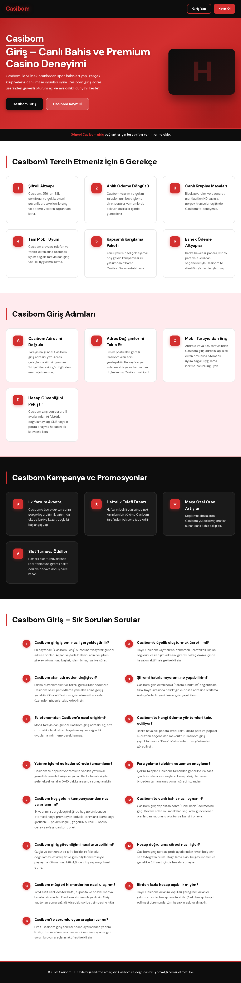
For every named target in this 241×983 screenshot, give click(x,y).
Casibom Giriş (24, 104)
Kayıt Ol (224, 9)
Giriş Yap (199, 9)
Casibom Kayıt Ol (67, 104)
